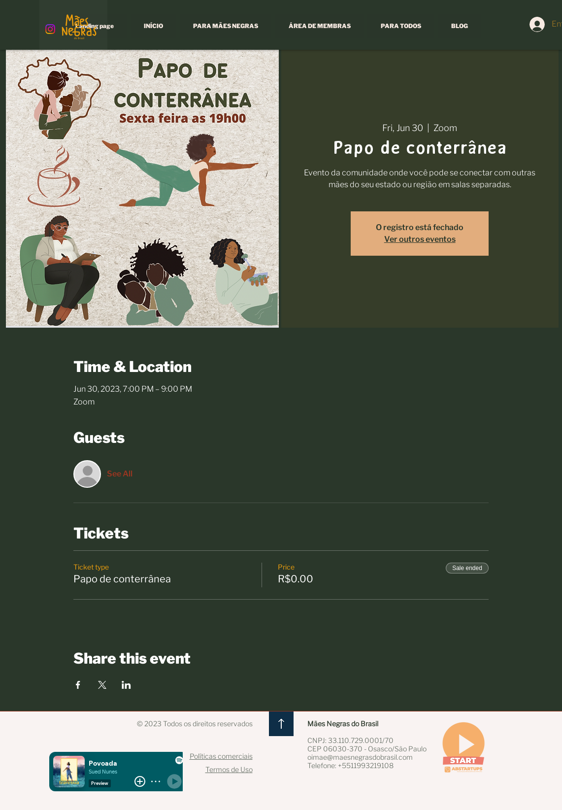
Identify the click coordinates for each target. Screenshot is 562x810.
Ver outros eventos (420, 239)
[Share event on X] (102, 685)
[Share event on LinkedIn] (126, 685)
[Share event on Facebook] (78, 685)
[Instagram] (50, 29)
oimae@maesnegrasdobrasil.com (360, 757)
